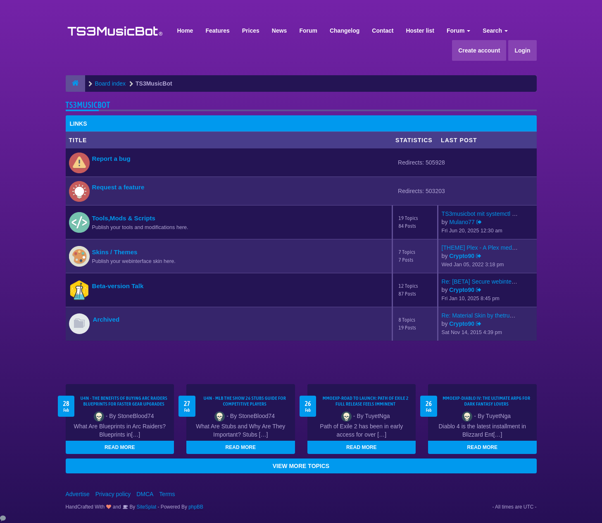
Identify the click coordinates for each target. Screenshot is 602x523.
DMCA (144, 494)
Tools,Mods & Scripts (123, 218)
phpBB (195, 507)
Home (185, 30)
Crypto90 (461, 256)
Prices (250, 30)
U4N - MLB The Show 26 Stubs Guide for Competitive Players (244, 401)
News (279, 30)
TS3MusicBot (88, 105)
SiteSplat (145, 507)
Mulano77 (462, 222)
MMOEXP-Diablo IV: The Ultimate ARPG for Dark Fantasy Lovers (486, 401)
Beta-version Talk (118, 285)
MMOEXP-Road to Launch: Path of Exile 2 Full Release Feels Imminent (366, 401)
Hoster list (420, 30)
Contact (382, 30)
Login (522, 50)
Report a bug (111, 158)
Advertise (78, 494)
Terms (167, 494)
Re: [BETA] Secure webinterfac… (484, 281)
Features (217, 30)
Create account (479, 50)
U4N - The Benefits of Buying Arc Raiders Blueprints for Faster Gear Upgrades (124, 401)
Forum (308, 30)
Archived (106, 319)
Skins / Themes (115, 252)
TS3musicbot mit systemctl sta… (484, 213)
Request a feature (118, 187)
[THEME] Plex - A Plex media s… (484, 247)
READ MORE (120, 447)
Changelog (344, 30)
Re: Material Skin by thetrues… (482, 315)
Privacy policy (113, 494)
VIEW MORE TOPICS (301, 466)
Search (495, 30)
